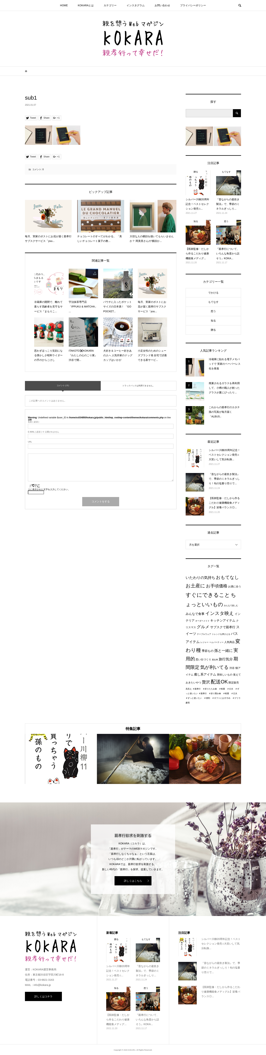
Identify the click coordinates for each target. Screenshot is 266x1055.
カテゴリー (110, 5)
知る (213, 320)
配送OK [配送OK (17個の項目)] (219, 682)
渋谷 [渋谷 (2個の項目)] (232, 668)
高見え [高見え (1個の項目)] (189, 689)
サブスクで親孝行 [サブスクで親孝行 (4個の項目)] (222, 627)
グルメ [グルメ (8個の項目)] (203, 627)
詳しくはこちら (133, 880)
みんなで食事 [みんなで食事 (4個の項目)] (195, 614)
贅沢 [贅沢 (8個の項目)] (206, 682)
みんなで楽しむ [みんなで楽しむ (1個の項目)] (231, 605)
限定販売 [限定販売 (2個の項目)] (234, 682)
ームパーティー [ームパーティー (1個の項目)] (216, 642)
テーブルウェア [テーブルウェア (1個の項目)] (204, 634)
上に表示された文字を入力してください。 (49, 489)
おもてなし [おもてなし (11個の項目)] (227, 577)
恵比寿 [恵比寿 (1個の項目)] (215, 659)
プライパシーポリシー (193, 5)
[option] (61, 759)
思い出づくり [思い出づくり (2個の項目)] (203, 659)
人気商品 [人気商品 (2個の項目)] (229, 642)
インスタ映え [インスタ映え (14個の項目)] (219, 613)
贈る (213, 329)
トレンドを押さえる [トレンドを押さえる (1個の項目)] (221, 634)
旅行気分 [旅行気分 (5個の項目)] (226, 659)
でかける (213, 292)
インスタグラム (136, 5)
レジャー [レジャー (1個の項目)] (204, 642)
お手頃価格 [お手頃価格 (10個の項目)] (216, 585)
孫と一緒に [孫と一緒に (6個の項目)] (223, 651)
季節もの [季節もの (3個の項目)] (208, 650)
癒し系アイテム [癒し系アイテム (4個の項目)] (205, 674)
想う (213, 311)
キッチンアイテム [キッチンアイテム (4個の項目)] (222, 620)
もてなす (213, 301)
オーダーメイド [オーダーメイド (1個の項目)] (202, 621)
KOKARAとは (86, 5)
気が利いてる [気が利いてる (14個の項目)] (214, 667)
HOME (64, 5)
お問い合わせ (162, 5)
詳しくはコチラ (43, 996)
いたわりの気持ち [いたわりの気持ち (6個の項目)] (200, 578)
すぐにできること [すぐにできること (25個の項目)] (208, 595)
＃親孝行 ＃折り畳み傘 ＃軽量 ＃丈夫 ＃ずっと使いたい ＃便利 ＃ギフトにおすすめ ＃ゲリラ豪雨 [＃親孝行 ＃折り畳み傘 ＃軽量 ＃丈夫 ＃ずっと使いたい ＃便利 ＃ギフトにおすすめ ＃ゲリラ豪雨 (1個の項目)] (213, 698)
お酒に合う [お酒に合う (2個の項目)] (234, 586)
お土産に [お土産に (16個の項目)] (195, 585)
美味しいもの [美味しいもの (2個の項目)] (224, 674)
